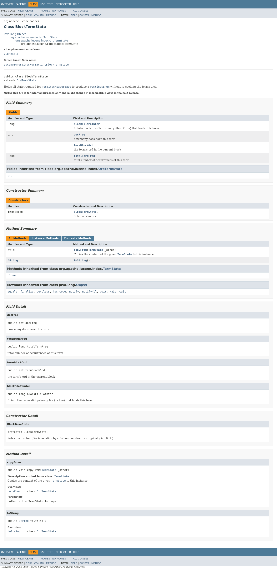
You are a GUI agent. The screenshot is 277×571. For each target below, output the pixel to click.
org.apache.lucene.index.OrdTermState (41, 40)
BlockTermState (85, 211)
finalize (26, 291)
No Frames (59, 10)
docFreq (79, 134)
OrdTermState (26, 80)
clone (12, 275)
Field (28, 15)
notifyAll (89, 291)
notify (74, 291)
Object (82, 285)
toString (80, 260)
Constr (39, 15)
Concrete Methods (78, 238)
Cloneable (11, 53)
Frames (45, 10)
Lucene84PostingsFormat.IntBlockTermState (36, 64)
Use (42, 4)
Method (51, 15)
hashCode (59, 291)
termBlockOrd (83, 145)
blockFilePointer (87, 124)
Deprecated (63, 4)
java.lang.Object (15, 34)
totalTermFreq (84, 155)
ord (10, 175)
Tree (50, 4)
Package (21, 4)
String (13, 260)
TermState (95, 249)
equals (12, 291)
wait (103, 291)
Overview (7, 4)
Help (76, 4)
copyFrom (80, 249)
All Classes (80, 10)
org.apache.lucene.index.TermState (33, 37)
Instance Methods (45, 238)
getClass (43, 291)
